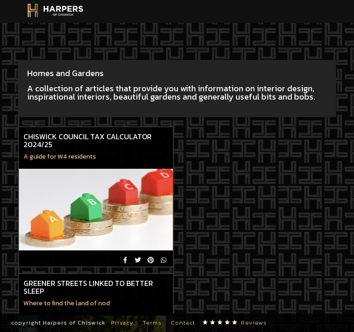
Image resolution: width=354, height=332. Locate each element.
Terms (152, 322)
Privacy (122, 322)
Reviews (254, 322)
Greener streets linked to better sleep (88, 287)
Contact (183, 322)
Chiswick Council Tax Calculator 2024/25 (88, 140)
